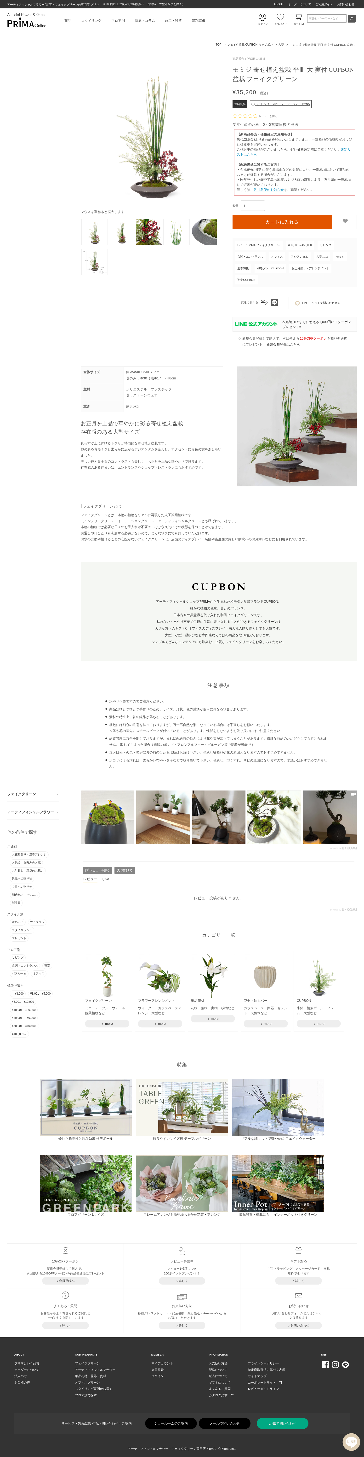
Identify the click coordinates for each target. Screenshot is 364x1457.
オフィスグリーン (87, 1382)
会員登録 (157, 1370)
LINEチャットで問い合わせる (317, 303)
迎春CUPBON (246, 280)
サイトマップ (257, 1376)
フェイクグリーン (21, 794)
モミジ (340, 256)
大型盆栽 (322, 256)
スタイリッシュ (22, 930)
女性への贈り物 (22, 886)
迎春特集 (243, 268)
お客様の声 (22, 1382)
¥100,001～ (19, 1034)
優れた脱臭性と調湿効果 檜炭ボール (85, 1138)
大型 (281, 44)
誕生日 (16, 902)
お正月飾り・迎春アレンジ (29, 854)
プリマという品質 (26, 1363)
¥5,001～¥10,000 (23, 1001)
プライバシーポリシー (263, 1363)
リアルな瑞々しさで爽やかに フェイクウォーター (278, 1138)
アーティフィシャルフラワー (30, 812)
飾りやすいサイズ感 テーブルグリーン (182, 1138)
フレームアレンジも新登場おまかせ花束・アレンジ (182, 1214)
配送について (218, 1370)
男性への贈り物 (22, 878)
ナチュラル (37, 922)
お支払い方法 (218, 1363)
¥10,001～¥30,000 (24, 1010)
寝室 (47, 965)
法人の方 (20, 1376)
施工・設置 (173, 21)
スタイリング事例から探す (93, 1389)
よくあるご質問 (220, 1389)
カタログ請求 (221, 1395)
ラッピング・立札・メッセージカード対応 (280, 104)
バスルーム (19, 973)
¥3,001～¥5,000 (40, 993)
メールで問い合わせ (225, 1423)
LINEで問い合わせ (282, 1423)
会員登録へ (66, 1281)
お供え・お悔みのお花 (26, 862)
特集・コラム (145, 21)
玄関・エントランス (25, 965)
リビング (17, 957)
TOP (218, 44)
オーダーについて (299, 4)
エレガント (19, 938)
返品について (218, 1376)
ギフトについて (220, 1382)
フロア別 (118, 21)
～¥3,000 (18, 993)
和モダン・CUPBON (270, 268)
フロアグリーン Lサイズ (86, 1214)
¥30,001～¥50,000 (24, 1018)
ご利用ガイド (324, 4)
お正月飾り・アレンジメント (310, 268)
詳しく (183, 1281)
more (108, 1024)
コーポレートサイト (265, 1382)
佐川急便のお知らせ (269, 190)
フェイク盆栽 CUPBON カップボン (250, 44)
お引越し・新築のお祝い (28, 870)
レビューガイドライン (263, 1389)
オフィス (38, 973)
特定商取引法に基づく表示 (266, 1370)
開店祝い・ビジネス (25, 895)
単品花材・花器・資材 (90, 1376)
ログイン (157, 1376)
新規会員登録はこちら (283, 344)
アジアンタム (299, 256)
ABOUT (279, 4)
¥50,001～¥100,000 (24, 1026)
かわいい (17, 922)
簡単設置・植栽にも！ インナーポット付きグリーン (278, 1214)
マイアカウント (162, 1363)
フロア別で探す (86, 1395)
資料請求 (198, 21)
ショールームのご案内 (171, 1423)
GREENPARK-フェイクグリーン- (258, 245)
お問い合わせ (345, 4)
